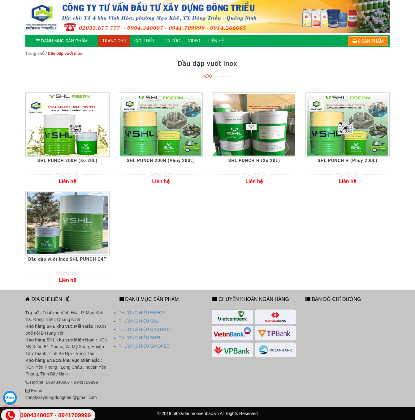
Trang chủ (35, 53)
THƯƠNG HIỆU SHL (139, 321)
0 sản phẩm (368, 41)
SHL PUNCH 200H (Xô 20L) (67, 160)
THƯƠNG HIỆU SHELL (141, 337)
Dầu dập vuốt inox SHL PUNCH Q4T (67, 259)
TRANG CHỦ (114, 40)
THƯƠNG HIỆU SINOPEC (144, 346)
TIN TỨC (172, 40)
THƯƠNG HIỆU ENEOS (142, 312)
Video (194, 40)
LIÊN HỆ (216, 40)
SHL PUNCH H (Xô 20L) (254, 160)
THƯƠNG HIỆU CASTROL (145, 329)
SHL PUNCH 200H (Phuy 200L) (161, 160)
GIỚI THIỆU (145, 40)
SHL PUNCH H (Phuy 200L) (347, 160)
